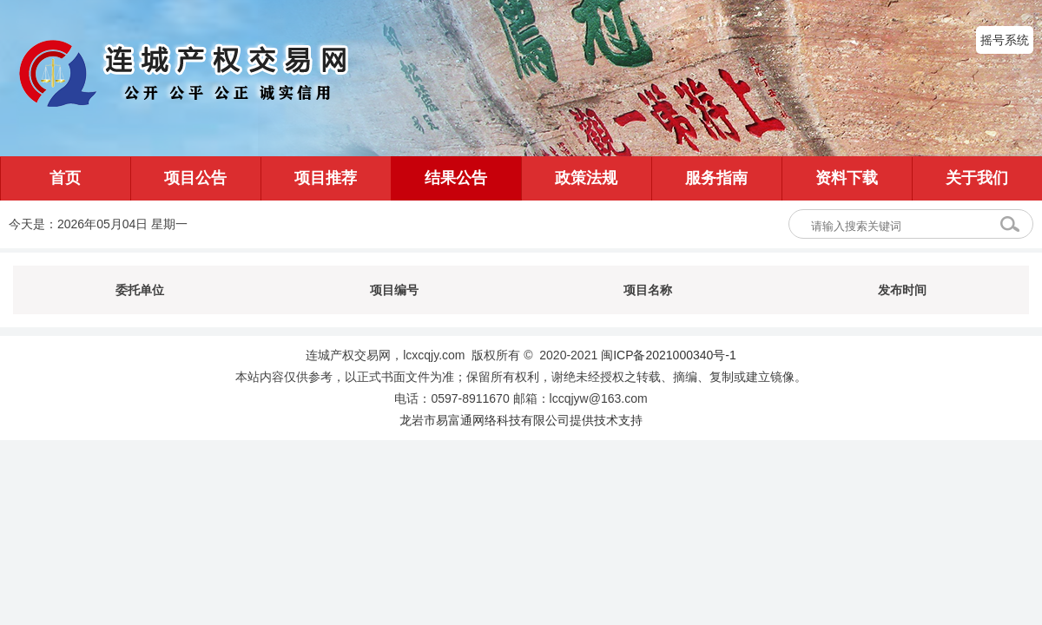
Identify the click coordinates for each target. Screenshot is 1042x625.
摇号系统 (1004, 40)
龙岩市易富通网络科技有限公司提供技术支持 (521, 420)
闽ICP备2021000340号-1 (668, 355)
